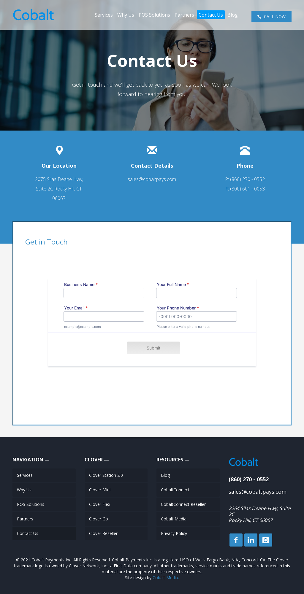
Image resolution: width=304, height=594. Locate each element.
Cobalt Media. (166, 577)
